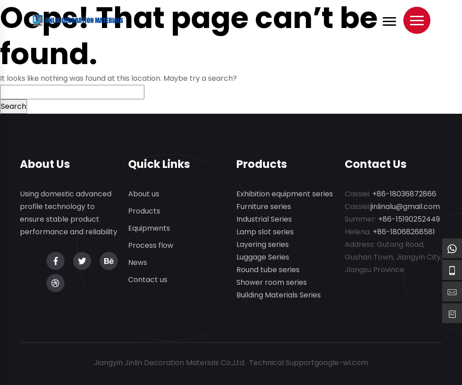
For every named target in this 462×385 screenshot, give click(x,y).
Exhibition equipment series (284, 194)
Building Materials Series (278, 295)
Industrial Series (264, 219)
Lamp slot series (265, 232)
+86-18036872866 (404, 194)
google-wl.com (341, 362)
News (137, 263)
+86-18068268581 (404, 232)
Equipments (149, 228)
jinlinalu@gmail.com (405, 207)
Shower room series (271, 283)
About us (143, 194)
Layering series (262, 245)
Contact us (147, 280)
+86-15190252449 (409, 219)
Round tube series (268, 270)
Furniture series (263, 207)
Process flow (150, 246)
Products (144, 211)
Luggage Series (262, 257)
